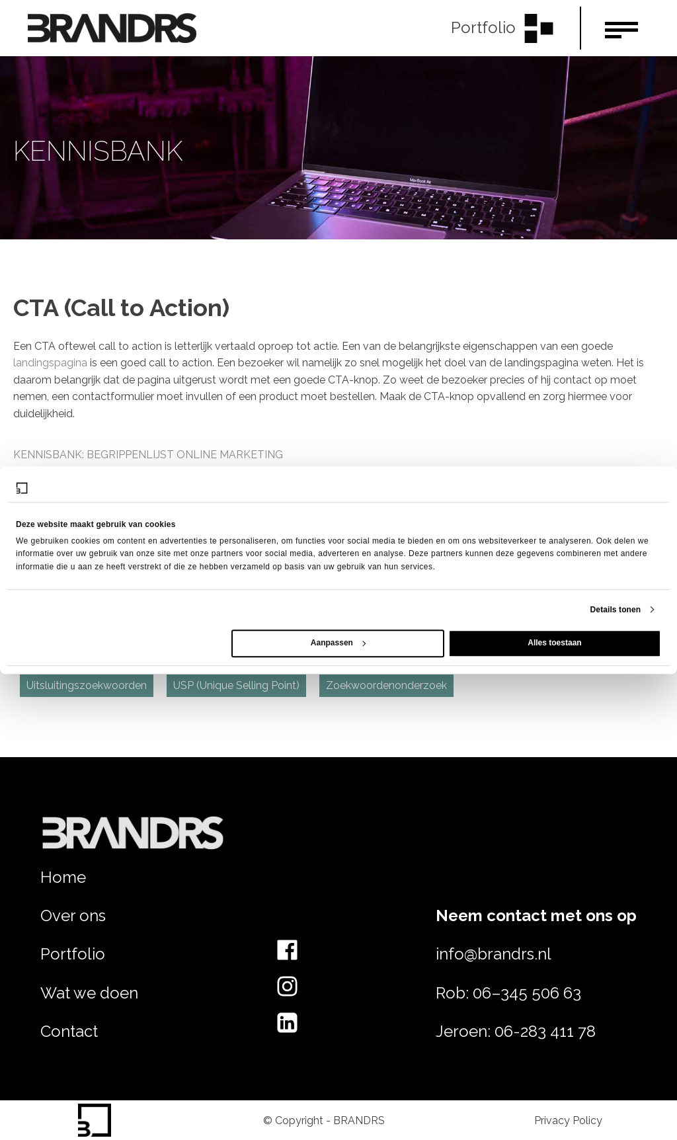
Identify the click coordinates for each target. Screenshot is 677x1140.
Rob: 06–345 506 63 (508, 992)
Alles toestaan (554, 642)
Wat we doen (89, 992)
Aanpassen (338, 642)
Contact (69, 1031)
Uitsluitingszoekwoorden (86, 685)
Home (63, 877)
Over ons (73, 915)
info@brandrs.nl (493, 953)
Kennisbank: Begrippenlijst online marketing (148, 454)
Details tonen (615, 609)
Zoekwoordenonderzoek (386, 685)
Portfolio (72, 953)
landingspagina (50, 362)
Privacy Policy (568, 1120)
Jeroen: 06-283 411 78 (516, 1031)
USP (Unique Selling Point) (236, 685)
